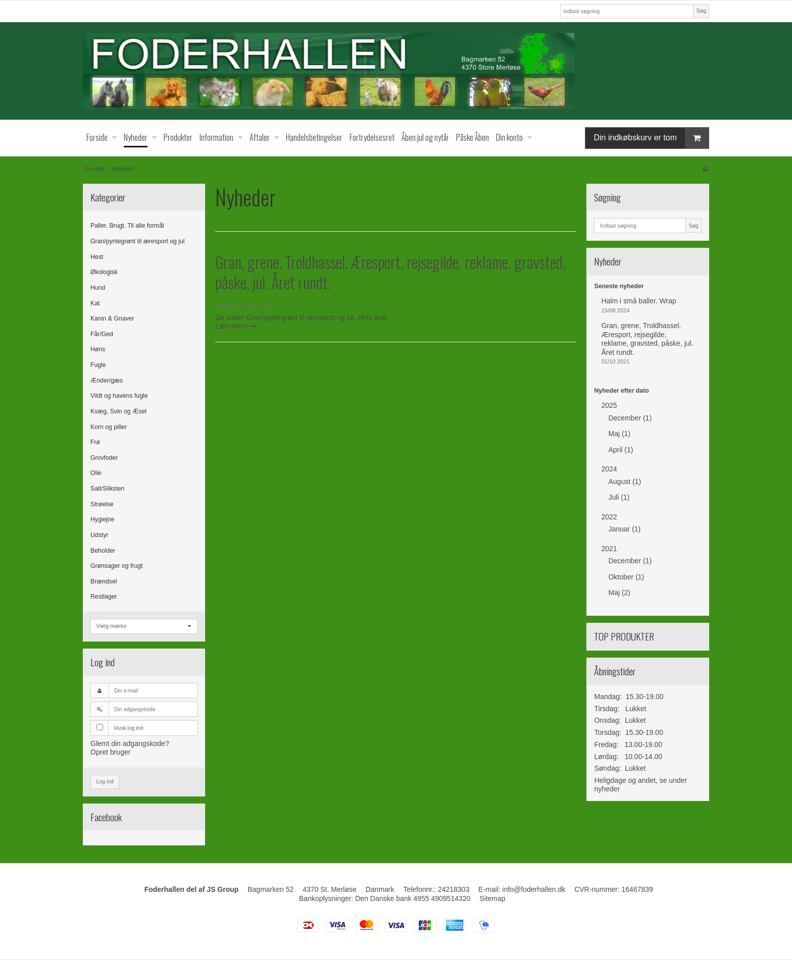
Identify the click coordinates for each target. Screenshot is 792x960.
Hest (96, 256)
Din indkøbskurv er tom (651, 138)
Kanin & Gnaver (112, 318)
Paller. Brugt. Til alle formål (127, 225)
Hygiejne (102, 519)
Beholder (102, 550)
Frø (95, 442)
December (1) (630, 418)
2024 (609, 469)
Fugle (98, 364)
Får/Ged (101, 334)
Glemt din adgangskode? (129, 743)
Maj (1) (619, 434)
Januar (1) (624, 529)
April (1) (620, 450)
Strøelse (102, 504)
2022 (609, 517)
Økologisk (104, 272)
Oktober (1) (626, 577)
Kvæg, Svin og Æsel (118, 411)
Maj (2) (619, 593)
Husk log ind (128, 728)
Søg (701, 11)
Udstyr (99, 535)
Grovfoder (104, 457)
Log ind (105, 781)
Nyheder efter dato (621, 390)
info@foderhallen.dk (534, 889)
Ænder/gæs (106, 380)
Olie (96, 472)
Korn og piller (108, 427)
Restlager (103, 596)
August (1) (624, 481)
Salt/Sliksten (107, 488)
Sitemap (492, 898)
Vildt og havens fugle (119, 395)
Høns (97, 349)
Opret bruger (110, 752)
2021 (609, 549)
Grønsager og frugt (116, 565)
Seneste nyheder (618, 286)
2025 (609, 405)
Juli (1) (618, 497)
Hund (97, 287)
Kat (95, 303)
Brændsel (103, 581)
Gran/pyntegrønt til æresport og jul (137, 241)
